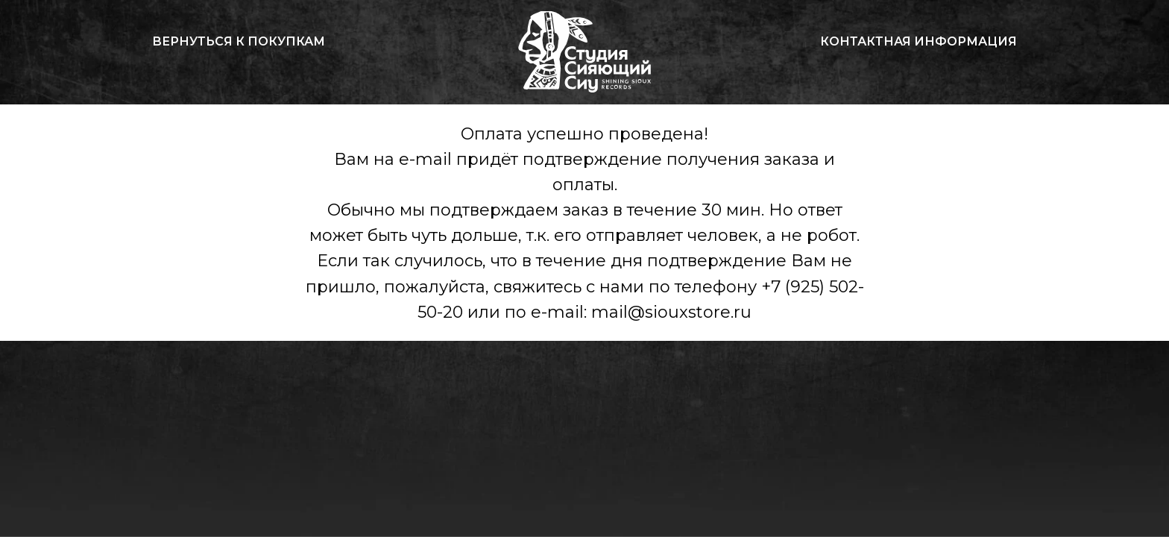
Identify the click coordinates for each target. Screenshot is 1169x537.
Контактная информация (918, 41)
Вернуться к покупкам (238, 41)
